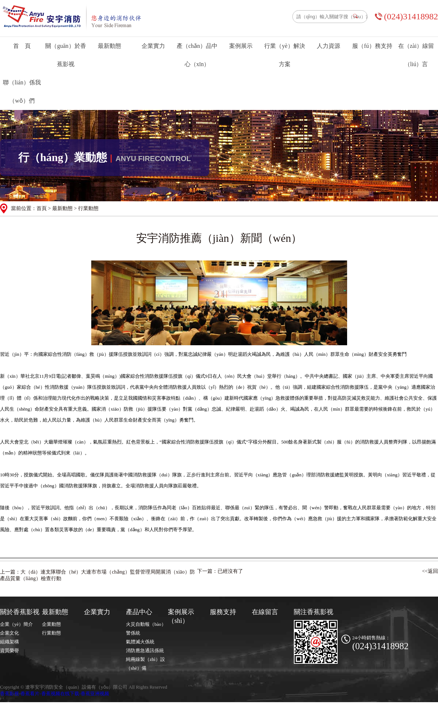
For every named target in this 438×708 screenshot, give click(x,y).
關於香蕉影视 (19, 612)
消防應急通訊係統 (145, 650)
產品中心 (139, 612)
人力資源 (328, 46)
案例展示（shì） (181, 616)
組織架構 (9, 641)
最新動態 (109, 46)
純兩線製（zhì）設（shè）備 (145, 663)
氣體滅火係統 (140, 641)
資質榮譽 (9, 650)
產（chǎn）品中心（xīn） (197, 55)
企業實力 (153, 46)
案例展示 (241, 46)
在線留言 (265, 612)
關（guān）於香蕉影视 (65, 55)
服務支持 (223, 612)
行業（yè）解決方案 (284, 55)
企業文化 (9, 633)
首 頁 (22, 46)
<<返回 (430, 571)
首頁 (41, 208)
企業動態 (51, 624)
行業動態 (51, 633)
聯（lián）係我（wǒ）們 (22, 91)
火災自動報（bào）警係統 (146, 628)
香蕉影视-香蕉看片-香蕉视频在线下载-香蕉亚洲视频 (54, 693)
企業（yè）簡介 (16, 624)
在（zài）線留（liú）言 (416, 55)
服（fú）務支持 (372, 46)
